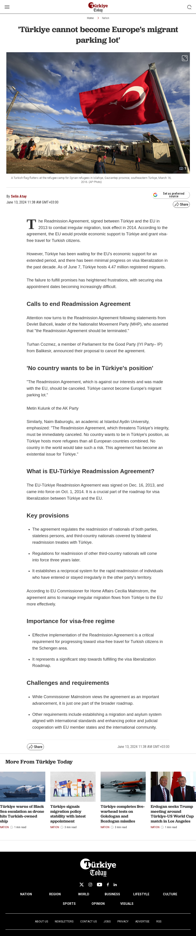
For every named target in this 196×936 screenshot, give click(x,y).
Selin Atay (19, 196)
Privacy (122, 921)
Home (90, 18)
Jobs (107, 921)
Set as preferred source (168, 195)
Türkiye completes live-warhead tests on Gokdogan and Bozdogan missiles (123, 814)
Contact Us (88, 921)
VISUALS (126, 903)
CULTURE (170, 894)
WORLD (83, 894)
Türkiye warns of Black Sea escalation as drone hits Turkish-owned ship (22, 814)
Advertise (142, 921)
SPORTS (69, 904)
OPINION (98, 904)
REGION (55, 894)
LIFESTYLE (141, 894)
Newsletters (64, 921)
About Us (41, 921)
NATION (26, 894)
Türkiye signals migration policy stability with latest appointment (68, 814)
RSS (158, 921)
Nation (105, 18)
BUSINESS (112, 894)
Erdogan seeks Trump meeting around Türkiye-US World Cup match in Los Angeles (172, 814)
